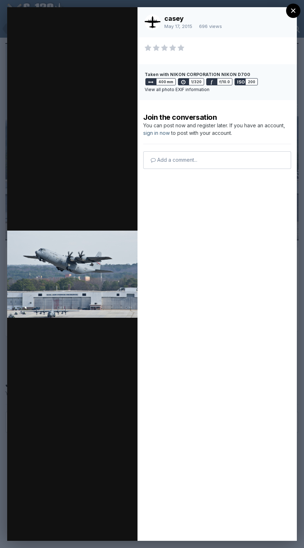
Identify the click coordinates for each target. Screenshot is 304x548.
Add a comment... (174, 160)
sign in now (156, 133)
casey (174, 18)
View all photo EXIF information (177, 89)
